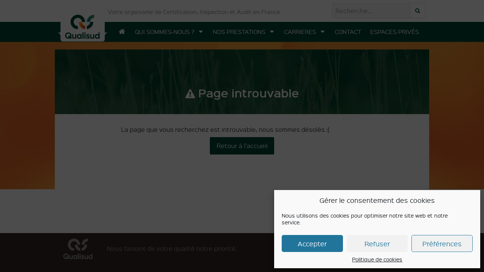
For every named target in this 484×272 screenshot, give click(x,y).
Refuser (377, 243)
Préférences (442, 243)
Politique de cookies (377, 259)
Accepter (312, 243)
